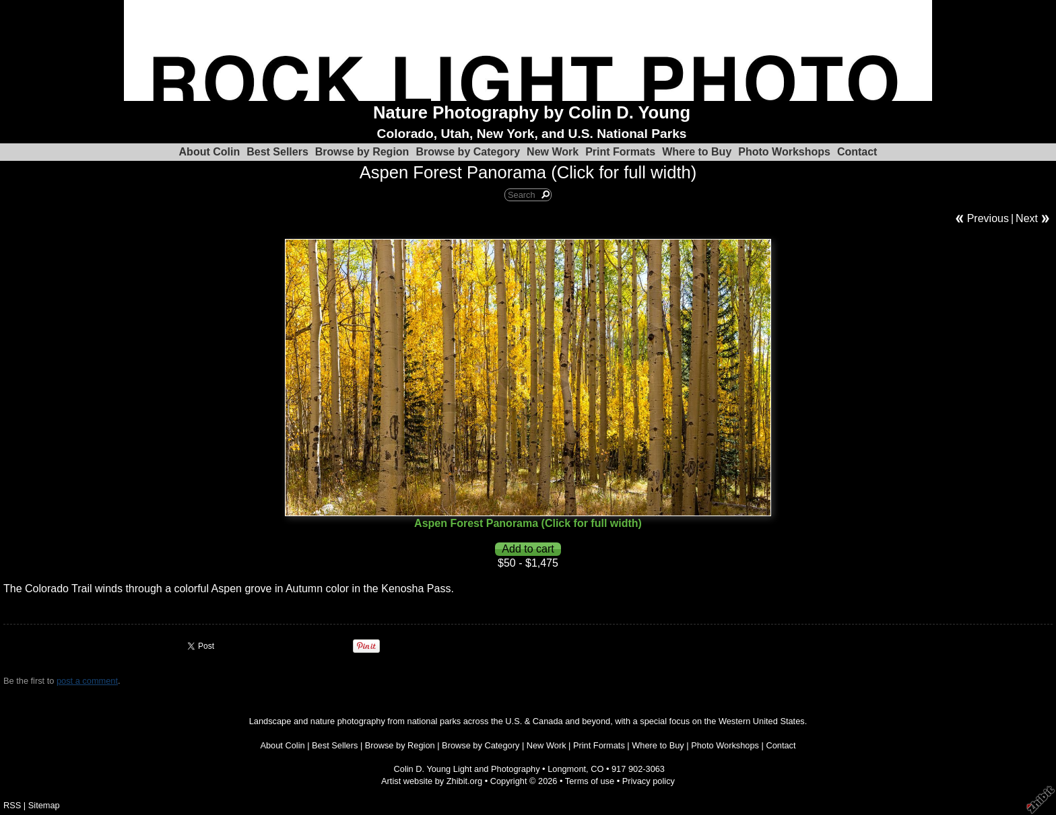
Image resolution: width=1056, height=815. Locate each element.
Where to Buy (696, 151)
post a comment (87, 681)
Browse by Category (468, 151)
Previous (988, 218)
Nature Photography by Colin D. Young (531, 112)
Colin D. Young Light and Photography (467, 769)
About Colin (209, 151)
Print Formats (620, 151)
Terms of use (589, 781)
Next (1027, 218)
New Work (553, 151)
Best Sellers (277, 151)
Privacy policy (648, 781)
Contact (857, 151)
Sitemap (44, 805)
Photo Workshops (784, 151)
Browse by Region (362, 151)
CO (597, 769)
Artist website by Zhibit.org (431, 781)
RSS (12, 805)
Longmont (567, 769)
